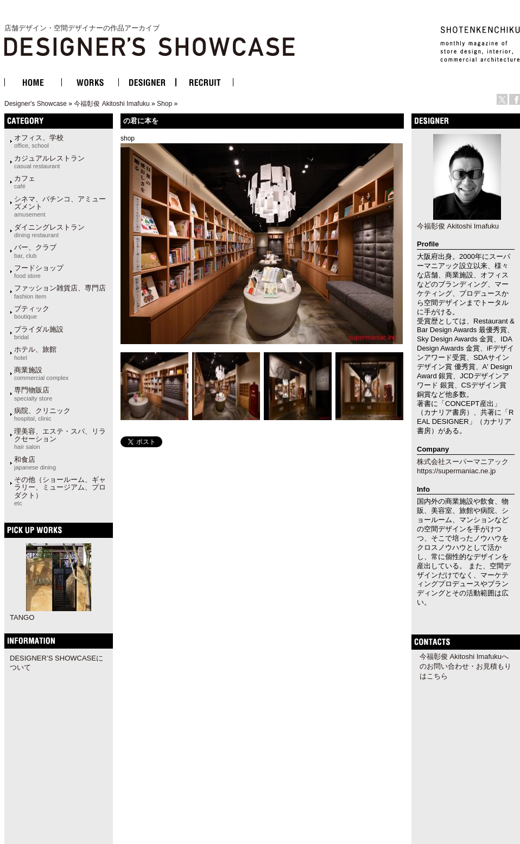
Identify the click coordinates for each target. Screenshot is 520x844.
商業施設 (41, 373)
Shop (164, 103)
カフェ (24, 181)
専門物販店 (33, 393)
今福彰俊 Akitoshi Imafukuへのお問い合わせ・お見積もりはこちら (465, 666)
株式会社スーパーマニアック (463, 462)
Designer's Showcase (35, 103)
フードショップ (39, 271)
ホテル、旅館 (35, 352)
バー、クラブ (35, 250)
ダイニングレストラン (49, 230)
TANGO (22, 617)
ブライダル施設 (39, 332)
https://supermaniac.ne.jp (456, 471)
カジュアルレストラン (49, 161)
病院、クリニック (42, 414)
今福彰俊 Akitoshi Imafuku (111, 103)
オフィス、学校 (39, 141)
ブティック (31, 312)
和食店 (35, 463)
